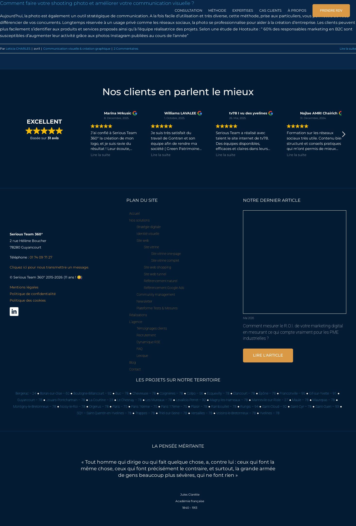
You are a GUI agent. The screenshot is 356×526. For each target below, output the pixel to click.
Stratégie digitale (149, 227)
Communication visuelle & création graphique (76, 48)
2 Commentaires (126, 48)
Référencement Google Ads (164, 288)
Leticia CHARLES (18, 48)
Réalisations (138, 315)
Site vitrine (151, 247)
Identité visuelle (148, 234)
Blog (132, 362)
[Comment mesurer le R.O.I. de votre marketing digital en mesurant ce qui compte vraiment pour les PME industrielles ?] (294, 212)
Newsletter (144, 301)
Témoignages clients (152, 328)
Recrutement (146, 335)
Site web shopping (157, 267)
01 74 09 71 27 (41, 257)
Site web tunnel (155, 274)
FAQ (139, 349)
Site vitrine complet (165, 260)
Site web (143, 240)
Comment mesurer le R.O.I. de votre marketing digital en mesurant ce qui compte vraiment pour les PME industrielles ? (293, 332)
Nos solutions (139, 220)
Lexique (142, 356)
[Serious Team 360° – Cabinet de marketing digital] (35, 200)
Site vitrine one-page (166, 254)
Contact (135, 369)
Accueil (134, 213)
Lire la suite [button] (100, 155)
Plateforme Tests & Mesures (157, 308)
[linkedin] (14, 311)
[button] (343, 135)
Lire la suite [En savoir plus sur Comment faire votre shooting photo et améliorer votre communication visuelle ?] (348, 48)
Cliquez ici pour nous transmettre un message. (49, 267)
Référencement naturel (160, 281)
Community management (156, 294)
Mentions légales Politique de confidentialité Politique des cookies (33, 294)
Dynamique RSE (148, 342)
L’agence (135, 322)
